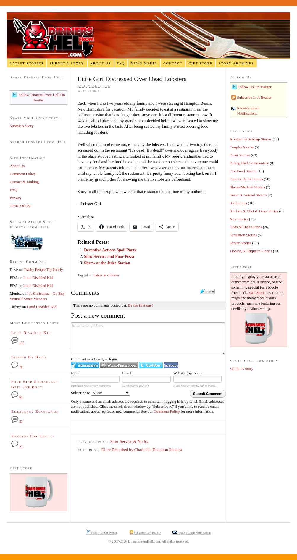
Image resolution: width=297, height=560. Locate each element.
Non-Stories (239, 219)
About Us (100, 63)
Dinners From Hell (148, 35)
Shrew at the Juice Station (107, 263)
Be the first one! (140, 305)
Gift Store (200, 63)
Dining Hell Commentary (249, 163)
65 (17, 397)
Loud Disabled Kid (38, 277)
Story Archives (236, 63)
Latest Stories (27, 63)
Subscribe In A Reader (254, 97)
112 (17, 343)
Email (126, 373)
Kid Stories (91, 91)
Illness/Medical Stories (247, 187)
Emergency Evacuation (35, 411)
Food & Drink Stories (246, 179)
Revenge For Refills (33, 436)
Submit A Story (67, 63)
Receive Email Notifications (194, 532)
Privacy (16, 197)
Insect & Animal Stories (248, 195)
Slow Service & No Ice (129, 441)
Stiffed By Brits (29, 357)
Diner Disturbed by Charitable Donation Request (141, 450)
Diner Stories (240, 155)
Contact (173, 63)
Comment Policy (167, 411)
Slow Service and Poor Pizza (109, 256)
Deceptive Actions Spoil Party (110, 250)
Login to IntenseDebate (85, 365)
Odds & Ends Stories (246, 227)
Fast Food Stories (243, 171)
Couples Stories (242, 147)
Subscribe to (100, 393)
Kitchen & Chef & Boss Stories (254, 211)
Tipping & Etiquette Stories (251, 251)
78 (17, 367)
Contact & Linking (24, 181)
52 (17, 422)
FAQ (121, 63)
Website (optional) (187, 373)
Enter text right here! (148, 338)
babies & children (106, 275)
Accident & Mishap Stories (251, 139)
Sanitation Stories (243, 235)
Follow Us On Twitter (254, 87)
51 (17, 446)
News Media (144, 63)
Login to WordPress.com (119, 365)
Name (75, 373)
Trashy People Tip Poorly (43, 269)
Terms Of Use (20, 205)
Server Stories (240, 243)
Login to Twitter (151, 365)
